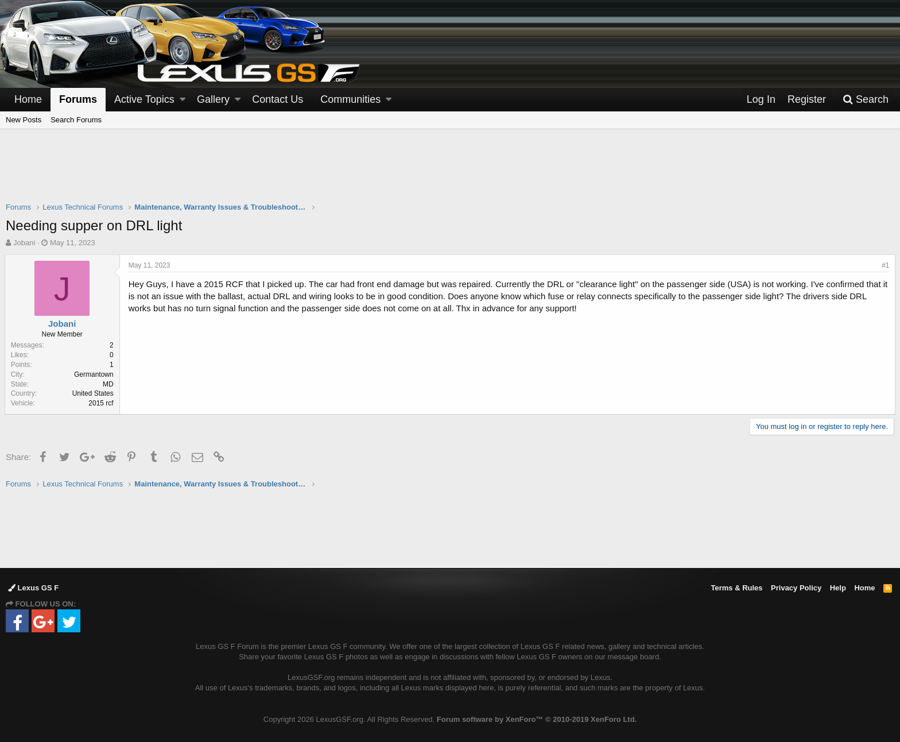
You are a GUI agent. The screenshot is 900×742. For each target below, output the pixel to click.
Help (838, 587)
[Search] (865, 99)
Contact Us (277, 99)
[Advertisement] (450, 173)
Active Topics (144, 99)
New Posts (23, 119)
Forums (78, 99)
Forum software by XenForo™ (537, 719)
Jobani (24, 242)
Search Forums (76, 119)
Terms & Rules (736, 587)
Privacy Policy (796, 587)
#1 (884, 265)
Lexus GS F (33, 587)
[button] (182, 99)
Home (28, 99)
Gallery (213, 99)
